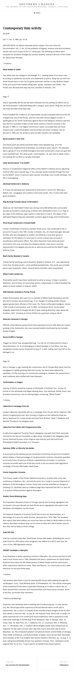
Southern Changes (37, 4)
